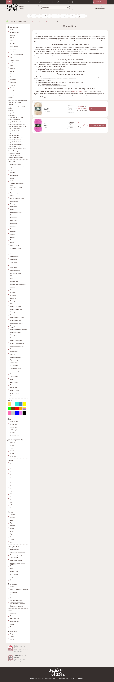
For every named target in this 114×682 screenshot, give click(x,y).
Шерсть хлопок (14, 393)
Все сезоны (13, 613)
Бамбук (12, 181)
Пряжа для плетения (15, 332)
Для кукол (12, 209)
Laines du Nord (14, 46)
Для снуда (12, 226)
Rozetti (12, 71)
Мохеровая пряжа (15, 270)
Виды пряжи (49, 16)
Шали (11, 568)
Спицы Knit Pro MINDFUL (15, 102)
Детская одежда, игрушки (17, 555)
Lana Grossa (13, 52)
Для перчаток (13, 215)
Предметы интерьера (16, 560)
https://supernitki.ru (77, 91)
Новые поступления (77, 16)
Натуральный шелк (15, 273)
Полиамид (13, 295)
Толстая (12, 636)
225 (11, 494)
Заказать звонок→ (100, 8)
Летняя (12, 627)
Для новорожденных (15, 212)
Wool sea (12, 85)
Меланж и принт (14, 245)
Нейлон (12, 276)
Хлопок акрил (14, 376)
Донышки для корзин (14, 153)
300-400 (12, 451)
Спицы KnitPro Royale (14, 128)
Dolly (46, 125)
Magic (11, 63)
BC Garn (12, 35)
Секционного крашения (16, 606)
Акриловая (13, 169)
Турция (12, 539)
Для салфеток (14, 220)
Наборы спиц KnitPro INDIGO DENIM (16, 107)
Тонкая (12, 639)
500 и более (13, 456)
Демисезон (13, 616)
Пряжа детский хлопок (16, 323)
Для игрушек (13, 204)
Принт (11, 303)
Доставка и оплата (45, 2)
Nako (11, 65)
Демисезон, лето (14, 621)
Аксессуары (62, 16)
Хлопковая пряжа (15, 373)
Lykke (11, 57)
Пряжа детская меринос (16, 314)
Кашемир (12, 234)
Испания (12, 525)
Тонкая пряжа (14, 365)
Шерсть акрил (14, 382)
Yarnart (12, 88)
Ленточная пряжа (15, 240)
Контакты (77, 2)
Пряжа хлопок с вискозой (17, 346)
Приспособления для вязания (16, 151)
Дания (11, 520)
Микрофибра (13, 259)
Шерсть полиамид (15, 390)
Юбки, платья (14, 574)
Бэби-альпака (13, 190)
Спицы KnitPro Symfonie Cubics (17, 126)
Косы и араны (14, 557)
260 (11, 499)
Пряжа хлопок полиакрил (17, 343)
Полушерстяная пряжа (16, 301)
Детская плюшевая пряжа (17, 198)
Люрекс (12, 242)
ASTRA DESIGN (14, 32)
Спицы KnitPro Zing (13, 133)
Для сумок (13, 229)
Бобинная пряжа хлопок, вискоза (17, 184)
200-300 (12, 448)
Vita (11, 74)
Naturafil (12, 68)
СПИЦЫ (10, 98)
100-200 (12, 445)
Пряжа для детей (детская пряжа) (17, 326)
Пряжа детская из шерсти (17, 312)
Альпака (12, 172)
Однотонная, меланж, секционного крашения (16, 600)
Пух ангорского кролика (17, 349)
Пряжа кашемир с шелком (17, 337)
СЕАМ (12, 90)
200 (11, 491)
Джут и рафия (14, 201)
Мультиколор (13, 592)
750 (11, 507)
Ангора (12, 178)
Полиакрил (13, 292)
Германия (12, 517)
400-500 (12, 453)
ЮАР (11, 542)
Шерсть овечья (14, 387)
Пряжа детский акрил (16, 320)
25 (10, 469)
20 (10, 466)
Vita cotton (13, 77)
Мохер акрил (13, 262)
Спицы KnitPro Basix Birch (15, 142)
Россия (12, 537)
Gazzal (12, 41)
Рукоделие (13, 577)
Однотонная (13, 595)
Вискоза (12, 195)
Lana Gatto (13, 49)
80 (10, 480)
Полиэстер (13, 298)
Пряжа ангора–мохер (16, 309)
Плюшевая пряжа (15, 290)
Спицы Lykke (11, 113)
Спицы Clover (11, 115)
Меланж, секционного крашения (19, 589)
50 (10, 477)
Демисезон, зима (14, 618)
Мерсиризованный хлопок (17, 251)
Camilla (46, 109)
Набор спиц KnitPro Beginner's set (17, 100)
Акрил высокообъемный (17, 167)
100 (11, 485)
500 (11, 505)
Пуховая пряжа (14, 351)
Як (10, 396)
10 (10, 463)
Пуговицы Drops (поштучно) (16, 157)
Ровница (12, 354)
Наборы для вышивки (14, 155)
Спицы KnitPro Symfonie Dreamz (17, 148)
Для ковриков (13, 206)
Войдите (80, 106)
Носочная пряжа (14, 281)
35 (10, 471)
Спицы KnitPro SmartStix (15, 122)
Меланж (12, 586)
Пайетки (12, 287)
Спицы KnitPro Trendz (14, 146)
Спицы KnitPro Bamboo (14, 140)
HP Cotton (12, 43)
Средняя (12, 634)
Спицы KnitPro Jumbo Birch (15, 144)
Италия (12, 528)
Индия (11, 523)
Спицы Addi (11, 110)
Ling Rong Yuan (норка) (16, 54)
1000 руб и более (14, 435)
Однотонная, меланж (16, 598)
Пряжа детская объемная (17, 317)
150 (11, 488)
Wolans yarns (13, 82)
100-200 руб (13, 424)
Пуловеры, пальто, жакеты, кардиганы (17, 563)
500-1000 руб (13, 433)
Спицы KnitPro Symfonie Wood (16, 124)
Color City (12, 38)
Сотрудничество (59, 2)
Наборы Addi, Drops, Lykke (15, 117)
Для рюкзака (13, 217)
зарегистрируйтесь (81, 108)
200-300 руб (13, 427)
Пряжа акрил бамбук (16, 306)
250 (11, 496)
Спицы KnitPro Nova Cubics (15, 137)
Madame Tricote (14, 60)
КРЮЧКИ (10, 104)
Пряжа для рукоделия (16, 335)
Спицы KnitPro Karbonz (14, 131)
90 (10, 482)
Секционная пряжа (15, 357)
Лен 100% (12, 237)
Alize (11, 29)
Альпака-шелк (14, 175)
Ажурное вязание (15, 549)
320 (11, 502)
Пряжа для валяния (15, 164)
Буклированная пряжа (16, 187)
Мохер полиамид (14, 265)
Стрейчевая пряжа (15, 360)
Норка (11, 278)
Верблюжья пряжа (15, 192)
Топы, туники (13, 566)
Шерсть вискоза (14, 385)
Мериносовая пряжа (15, 248)
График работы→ (100, 7)
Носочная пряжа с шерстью (17, 284)
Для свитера (13, 223)
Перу (11, 534)
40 (10, 474)
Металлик (12, 253)
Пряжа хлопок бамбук (16, 340)
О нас (69, 2)
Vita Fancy (13, 79)
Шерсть (12, 379)
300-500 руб (13, 430)
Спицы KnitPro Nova (13, 135)
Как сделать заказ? (30, 2)
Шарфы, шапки (14, 571)
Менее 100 (13, 442)
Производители (35, 16)
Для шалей (13, 231)
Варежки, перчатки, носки (17, 552)
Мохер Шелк (13, 267)
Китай (11, 531)
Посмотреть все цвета (97, 109)
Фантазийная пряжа (15, 371)
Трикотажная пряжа (15, 368)
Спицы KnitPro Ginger (14, 119)
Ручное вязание (14, 579)
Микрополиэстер (14, 256)
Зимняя (12, 624)
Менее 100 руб (14, 421)
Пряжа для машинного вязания (18, 329)
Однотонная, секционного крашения (17, 603)
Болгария (12, 514)
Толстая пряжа (14, 362)
